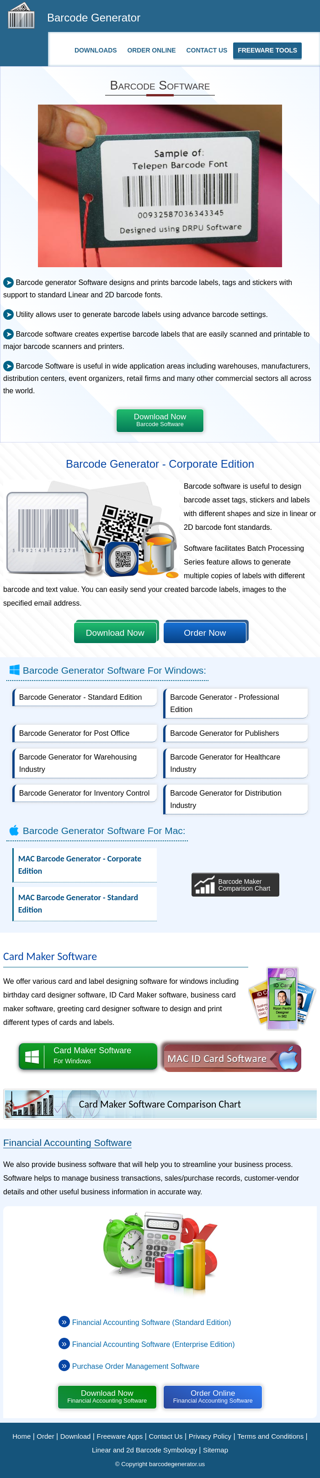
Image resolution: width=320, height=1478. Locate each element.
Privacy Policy (210, 1436)
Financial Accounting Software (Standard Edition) (151, 1322)
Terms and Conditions (270, 1436)
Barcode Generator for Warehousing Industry (78, 763)
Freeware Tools (267, 50)
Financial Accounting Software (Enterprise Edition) (153, 1344)
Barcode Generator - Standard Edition (80, 697)
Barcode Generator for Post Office (74, 733)
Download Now (160, 420)
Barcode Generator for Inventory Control (84, 793)
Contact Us (207, 50)
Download (75, 1436)
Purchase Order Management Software (135, 1366)
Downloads (96, 50)
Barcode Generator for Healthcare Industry (225, 763)
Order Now (205, 633)
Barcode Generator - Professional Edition (224, 703)
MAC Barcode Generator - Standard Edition (78, 903)
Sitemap (215, 1450)
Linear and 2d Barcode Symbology (145, 1450)
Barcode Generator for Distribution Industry (226, 799)
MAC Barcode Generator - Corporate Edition (80, 865)
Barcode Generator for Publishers (224, 733)
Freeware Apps (119, 1436)
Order (45, 1436)
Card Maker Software (88, 1056)
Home (21, 1436)
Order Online (151, 50)
